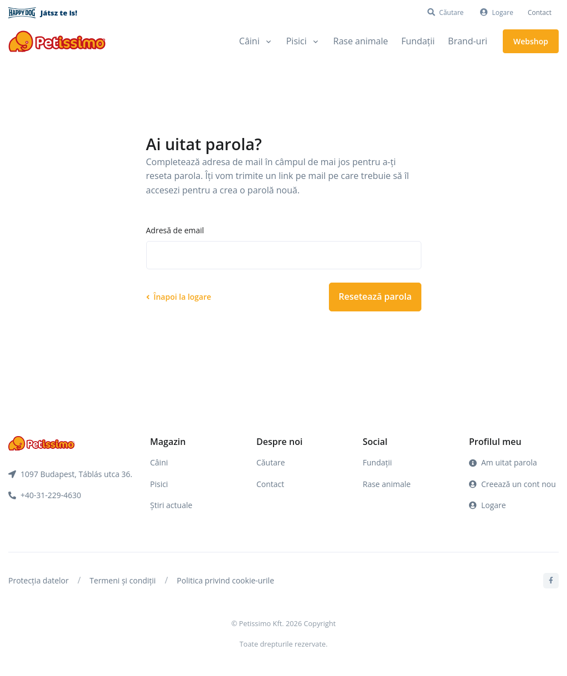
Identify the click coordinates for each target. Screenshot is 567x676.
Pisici (159, 484)
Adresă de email (175, 230)
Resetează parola (374, 296)
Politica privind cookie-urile (225, 580)
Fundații (418, 41)
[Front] (57, 41)
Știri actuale (171, 505)
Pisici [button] (296, 41)
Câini (159, 462)
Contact (539, 12)
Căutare (270, 462)
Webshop (530, 41)
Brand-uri (467, 41)
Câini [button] (249, 41)
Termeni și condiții (123, 580)
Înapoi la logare (179, 296)
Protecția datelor (38, 580)
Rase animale (360, 41)
